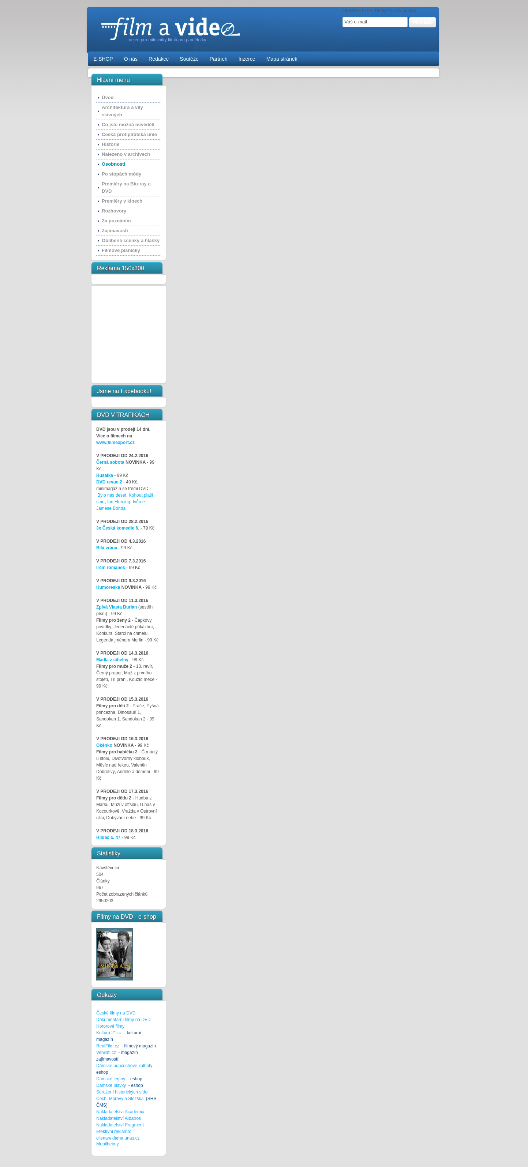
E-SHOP (103, 59)
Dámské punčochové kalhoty (124, 1065)
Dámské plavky (111, 1085)
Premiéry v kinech (122, 201)
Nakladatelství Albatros (118, 1118)
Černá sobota (110, 462)
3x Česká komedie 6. (117, 528)
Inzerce (247, 59)
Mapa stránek (281, 59)
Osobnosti (113, 164)
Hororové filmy (110, 1026)
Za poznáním (116, 220)
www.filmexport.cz (115, 442)
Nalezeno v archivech (126, 154)
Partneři (219, 59)
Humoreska (108, 587)
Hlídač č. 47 (108, 837)
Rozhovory (114, 211)
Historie (110, 144)
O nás (131, 59)
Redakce (159, 59)
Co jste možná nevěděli (128, 124)
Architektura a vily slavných (122, 111)
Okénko (104, 745)
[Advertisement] (118, 335)
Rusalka (104, 475)
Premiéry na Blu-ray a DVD (126, 187)
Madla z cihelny (112, 659)
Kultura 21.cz (109, 1032)
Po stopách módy (121, 174)
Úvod (108, 97)
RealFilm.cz (107, 1046)
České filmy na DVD (115, 1013)
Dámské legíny (111, 1078)
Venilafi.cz (106, 1052)
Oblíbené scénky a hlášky (131, 240)
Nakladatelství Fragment (120, 1125)
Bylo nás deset (111, 495)
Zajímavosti (115, 230)
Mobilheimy (107, 1144)
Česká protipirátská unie (129, 134)
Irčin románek (110, 567)
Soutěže (189, 59)
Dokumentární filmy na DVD (123, 1019)
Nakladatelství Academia (120, 1111)
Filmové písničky (121, 250)
